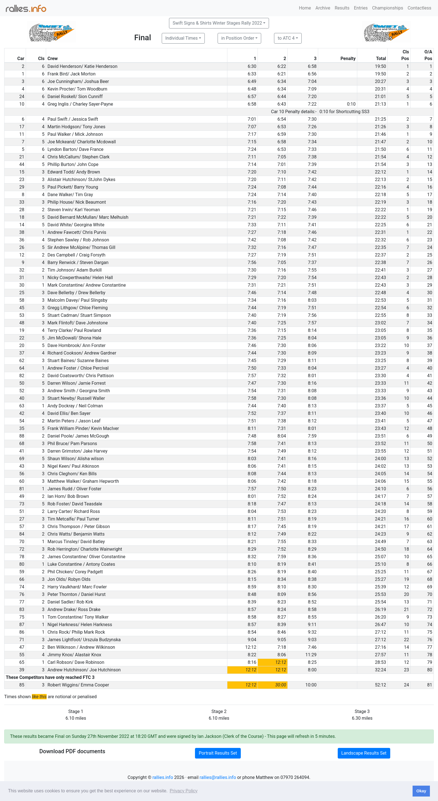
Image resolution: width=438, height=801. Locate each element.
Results (342, 8)
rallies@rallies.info (218, 777)
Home (305, 8)
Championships (387, 8)
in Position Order (237, 38)
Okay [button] (421, 791)
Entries (361, 8)
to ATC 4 (286, 38)
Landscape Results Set (364, 753)
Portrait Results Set (218, 753)
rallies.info (163, 777)
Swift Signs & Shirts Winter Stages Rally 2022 (217, 23)
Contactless (419, 8)
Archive (322, 8)
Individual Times (181, 38)
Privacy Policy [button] (183, 790)
